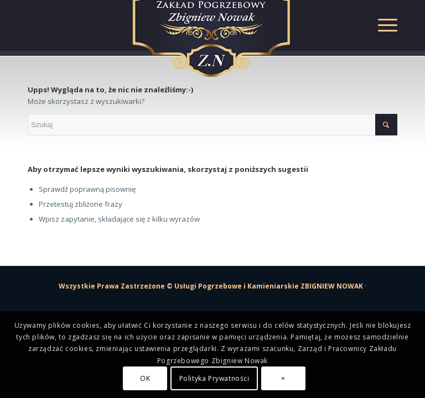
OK (145, 378)
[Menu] (382, 25)
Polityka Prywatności (214, 378)
